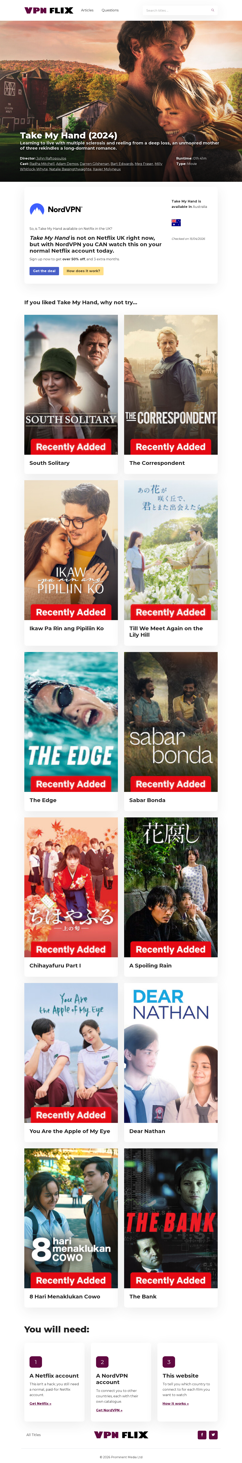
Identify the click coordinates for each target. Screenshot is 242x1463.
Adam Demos (67, 164)
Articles (88, 10)
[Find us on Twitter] (213, 1435)
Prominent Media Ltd (126, 1457)
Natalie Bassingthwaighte (70, 169)
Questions (111, 10)
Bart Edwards (122, 164)
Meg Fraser (144, 164)
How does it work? (83, 271)
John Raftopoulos (51, 158)
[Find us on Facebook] (202, 1435)
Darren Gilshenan (94, 164)
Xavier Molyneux (107, 169)
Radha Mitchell (42, 164)
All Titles (33, 1435)
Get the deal (44, 271)
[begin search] (213, 10)
